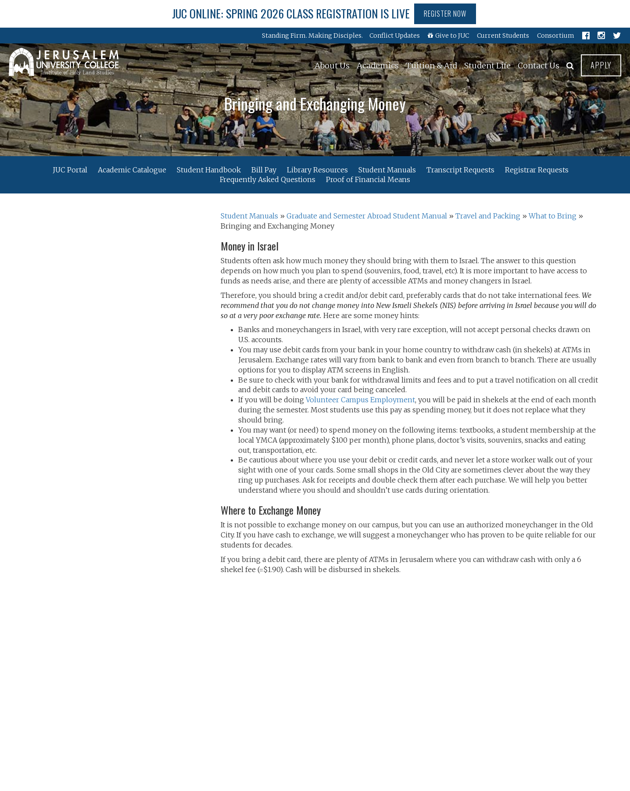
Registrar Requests (537, 169)
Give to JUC (448, 35)
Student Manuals (387, 169)
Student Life (487, 66)
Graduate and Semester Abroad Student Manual (366, 215)
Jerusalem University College (63, 62)
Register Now (445, 13)
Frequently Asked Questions (267, 179)
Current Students (503, 35)
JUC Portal (70, 169)
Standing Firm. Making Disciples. (312, 35)
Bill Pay (263, 169)
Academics (378, 66)
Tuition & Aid (431, 66)
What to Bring (552, 215)
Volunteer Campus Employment (360, 399)
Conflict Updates (394, 35)
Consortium (555, 35)
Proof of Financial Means (368, 179)
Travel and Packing (487, 215)
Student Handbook (209, 169)
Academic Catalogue (132, 169)
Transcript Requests (460, 169)
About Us (332, 66)
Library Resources (317, 169)
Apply (601, 65)
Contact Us (538, 66)
